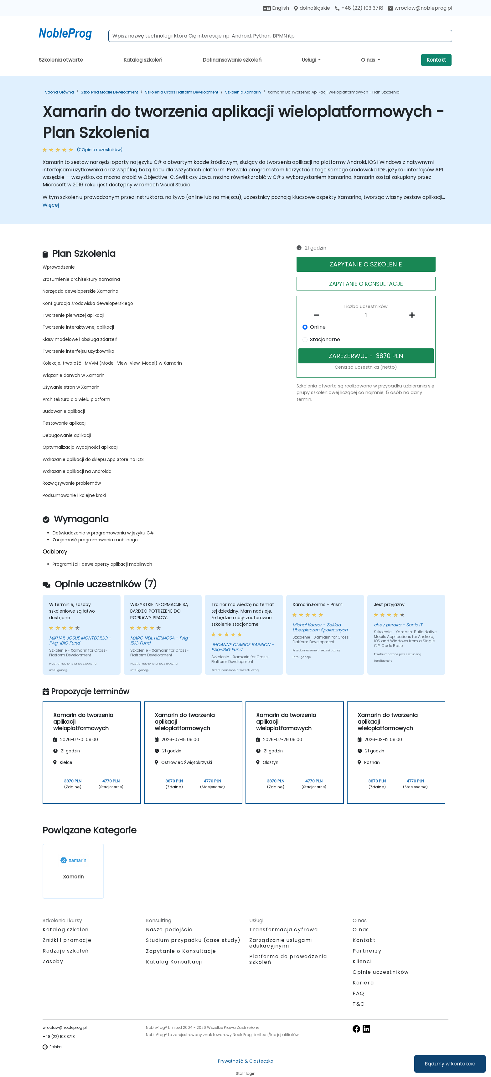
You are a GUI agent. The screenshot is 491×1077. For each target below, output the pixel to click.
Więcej (51, 205)
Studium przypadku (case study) (193, 940)
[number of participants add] (414, 315)
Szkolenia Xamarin (243, 92)
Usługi (309, 59)
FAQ (358, 993)
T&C (359, 1004)
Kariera (363, 982)
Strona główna (59, 92)
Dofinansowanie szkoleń (232, 59)
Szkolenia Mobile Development (109, 92)
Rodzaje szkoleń (66, 950)
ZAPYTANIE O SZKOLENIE (366, 264)
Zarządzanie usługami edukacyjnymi (280, 943)
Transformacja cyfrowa (283, 929)
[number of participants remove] (318, 315)
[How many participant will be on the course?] (366, 315)
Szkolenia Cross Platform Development (181, 92)
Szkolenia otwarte (61, 59)
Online (318, 327)
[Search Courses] (280, 36)
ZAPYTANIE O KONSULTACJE (366, 284)
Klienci (362, 961)
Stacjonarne (325, 339)
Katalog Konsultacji (174, 961)
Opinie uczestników (381, 972)
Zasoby (53, 961)
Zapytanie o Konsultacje (181, 951)
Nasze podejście (169, 929)
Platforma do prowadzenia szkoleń (288, 959)
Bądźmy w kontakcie (450, 1063)
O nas (368, 59)
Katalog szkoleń (142, 59)
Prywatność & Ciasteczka (245, 1061)
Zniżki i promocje (67, 940)
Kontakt (436, 59)
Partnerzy (367, 950)
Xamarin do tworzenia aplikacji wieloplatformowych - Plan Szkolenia (334, 92)
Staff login (246, 1073)
